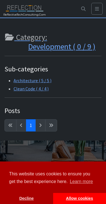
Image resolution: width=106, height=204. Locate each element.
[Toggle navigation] (97, 9)
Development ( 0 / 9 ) (62, 47)
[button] (83, 9)
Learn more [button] (81, 181)
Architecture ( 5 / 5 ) (32, 80)
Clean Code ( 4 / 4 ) (31, 89)
